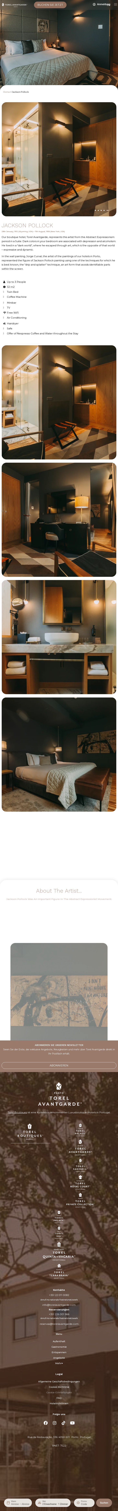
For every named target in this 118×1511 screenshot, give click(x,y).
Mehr (59, 1363)
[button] (95, 210)
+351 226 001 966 (59, 1314)
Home (6, 92)
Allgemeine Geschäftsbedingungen (59, 1381)
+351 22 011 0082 (59, 1295)
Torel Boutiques (17, 1112)
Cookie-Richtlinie (59, 1387)
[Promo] (86, 1504)
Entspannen (59, 1352)
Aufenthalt (59, 1341)
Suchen (104, 1502)
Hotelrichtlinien (59, 1403)
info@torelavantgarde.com (59, 1304)
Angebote (59, 1357)
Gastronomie (59, 1346)
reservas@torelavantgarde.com (59, 1323)
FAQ (59, 1398)
